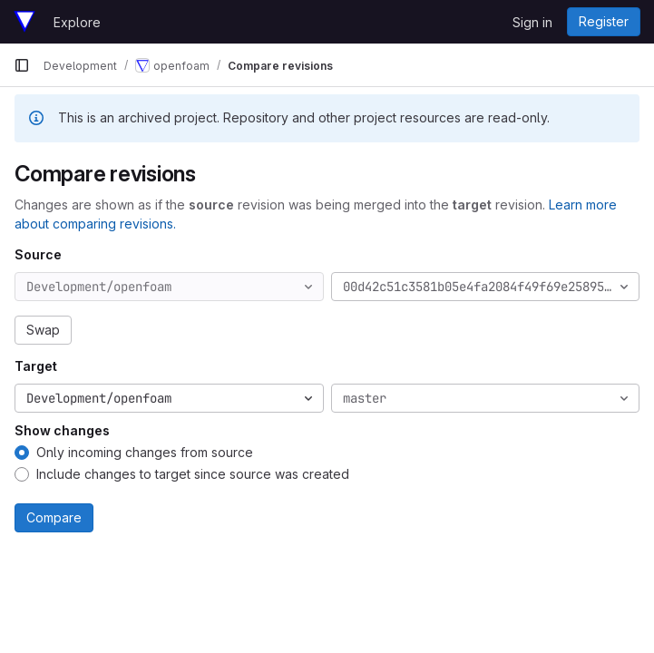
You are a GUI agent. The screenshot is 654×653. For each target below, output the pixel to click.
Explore (77, 22)
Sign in (532, 22)
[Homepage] (24, 21)
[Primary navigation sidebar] (21, 65)
